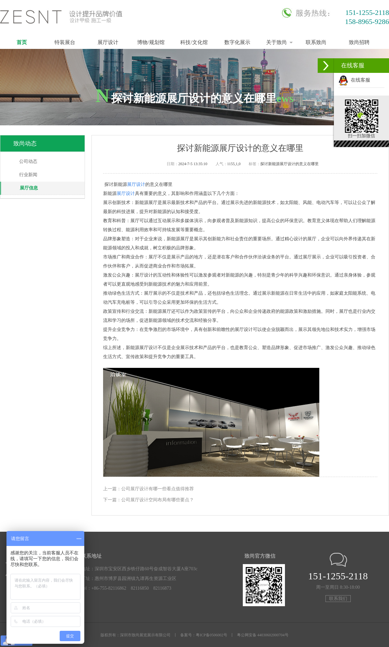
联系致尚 (316, 42)
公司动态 (28, 161)
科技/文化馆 (193, 42)
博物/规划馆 (150, 42)
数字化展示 (237, 42)
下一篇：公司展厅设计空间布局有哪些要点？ (148, 499)
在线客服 (354, 80)
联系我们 (338, 598)
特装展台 (64, 42)
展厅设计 (108, 42)
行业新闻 (28, 174)
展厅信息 (29, 188)
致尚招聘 (359, 42)
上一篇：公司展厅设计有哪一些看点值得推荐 (148, 488)
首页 (22, 42)
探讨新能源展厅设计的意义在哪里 (289, 164)
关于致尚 (276, 42)
